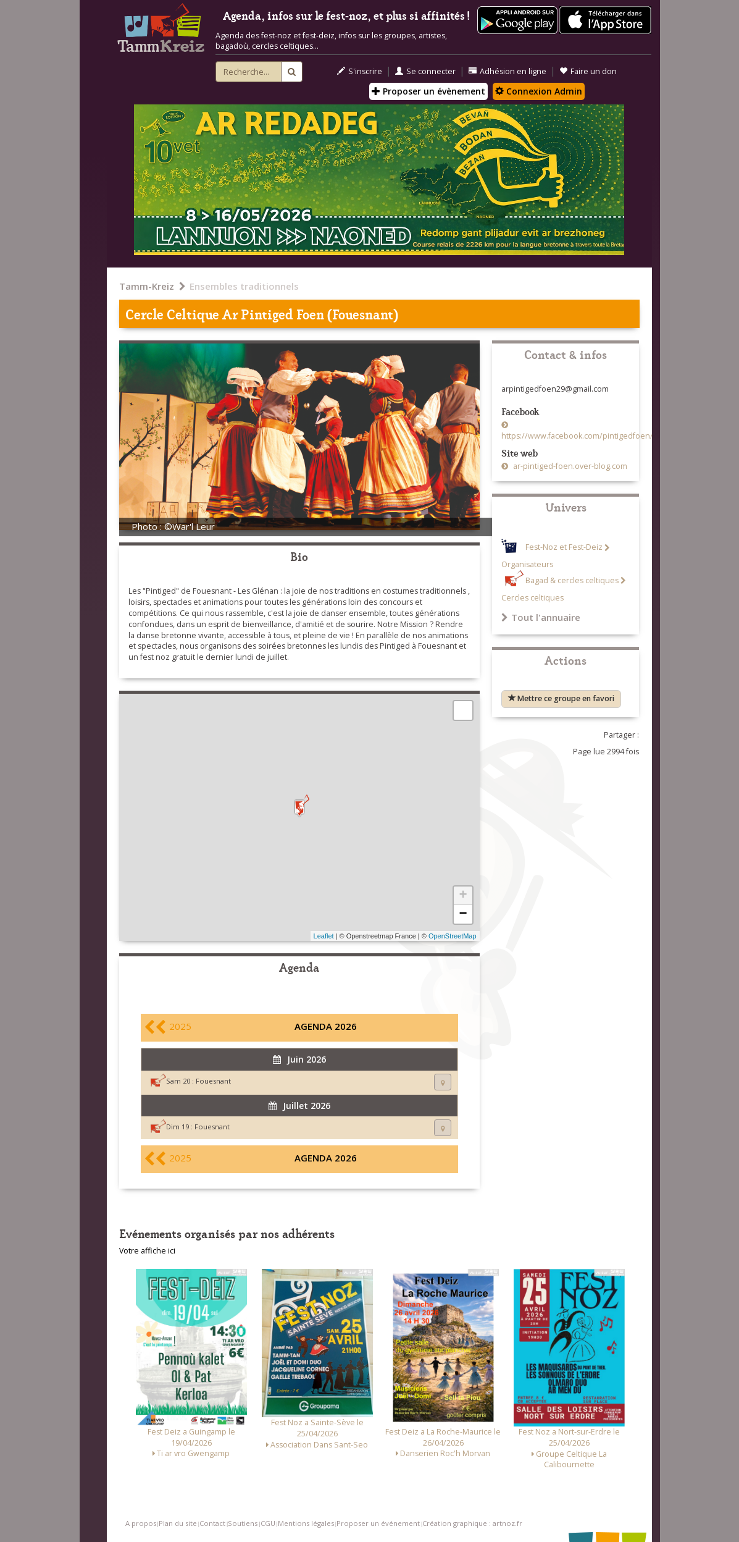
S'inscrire (359, 71)
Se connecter (425, 71)
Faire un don (588, 71)
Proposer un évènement (428, 91)
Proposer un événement (378, 1523)
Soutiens (242, 1523)
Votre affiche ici (147, 1250)
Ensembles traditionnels (244, 286)
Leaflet (324, 936)
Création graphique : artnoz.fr (472, 1523)
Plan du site (178, 1523)
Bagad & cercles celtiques (572, 580)
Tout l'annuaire (540, 617)
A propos (140, 1523)
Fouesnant (213, 1080)
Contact (212, 1523)
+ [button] (463, 896)
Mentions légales (306, 1523)
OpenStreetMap (452, 936)
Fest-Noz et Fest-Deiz (564, 547)
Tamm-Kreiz (146, 286)
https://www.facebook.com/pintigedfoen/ (577, 436)
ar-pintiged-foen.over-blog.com (569, 466)
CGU (268, 1523)
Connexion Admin (538, 91)
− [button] (463, 914)
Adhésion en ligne (507, 71)
